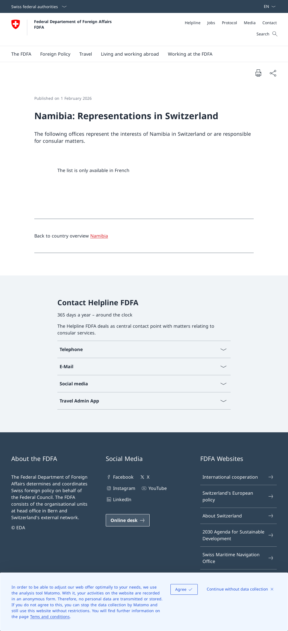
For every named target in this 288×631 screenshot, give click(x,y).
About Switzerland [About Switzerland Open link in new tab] (238, 515)
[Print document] (258, 73)
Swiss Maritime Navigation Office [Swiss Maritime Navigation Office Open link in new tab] (238, 557)
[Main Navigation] (139, 54)
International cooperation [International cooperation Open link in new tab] (238, 477)
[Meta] (230, 23)
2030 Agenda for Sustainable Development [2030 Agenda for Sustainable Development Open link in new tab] (238, 535)
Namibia (99, 236)
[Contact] (269, 23)
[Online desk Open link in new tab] (128, 520)
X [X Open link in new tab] (144, 477)
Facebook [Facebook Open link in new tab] (120, 477)
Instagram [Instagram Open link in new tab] (120, 488)
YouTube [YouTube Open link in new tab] (153, 488)
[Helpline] (192, 23)
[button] (21, 54)
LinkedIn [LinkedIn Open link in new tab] (118, 499)
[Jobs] (211, 23)
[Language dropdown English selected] (268, 6)
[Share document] (273, 73)
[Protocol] (229, 23)
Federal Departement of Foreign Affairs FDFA (73, 24)
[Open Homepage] (62, 29)
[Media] (249, 23)
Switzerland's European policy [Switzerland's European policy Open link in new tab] (238, 496)
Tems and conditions (50, 616)
